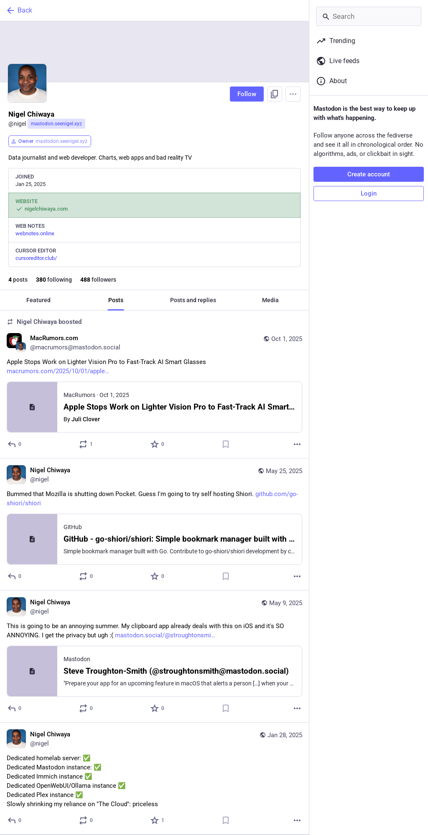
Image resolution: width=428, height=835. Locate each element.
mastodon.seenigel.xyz (56, 124)
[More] (297, 444)
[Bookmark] (226, 444)
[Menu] (293, 94)
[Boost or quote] (86, 444)
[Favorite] (158, 444)
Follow (246, 94)
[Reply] (15, 444)
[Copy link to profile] (274, 94)
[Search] (368, 16)
